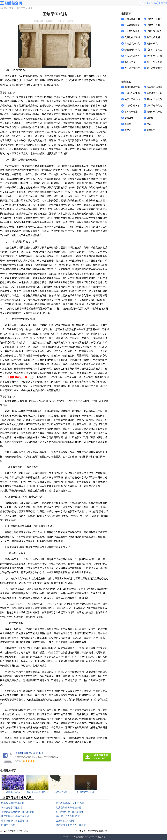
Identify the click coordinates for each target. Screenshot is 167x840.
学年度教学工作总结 (11, 807)
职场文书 (21, 8)
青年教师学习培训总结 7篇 (96, 831)
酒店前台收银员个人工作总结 (71, 825)
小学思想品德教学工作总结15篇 (17, 812)
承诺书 (150, 124)
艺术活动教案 (131, 111)
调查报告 (151, 130)
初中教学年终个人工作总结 (70, 803)
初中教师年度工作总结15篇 (70, 812)
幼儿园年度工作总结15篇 (68, 807)
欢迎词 (127, 130)
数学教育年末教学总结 (12, 803)
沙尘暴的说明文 (132, 25)
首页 (11, 8)
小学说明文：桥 (154, 56)
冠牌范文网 (80, 837)
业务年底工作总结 (65, 820)
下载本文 (70, 21)
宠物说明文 (152, 43)
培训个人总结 (8, 825)
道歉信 (150, 118)
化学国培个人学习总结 (18, 831)
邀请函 (127, 124)
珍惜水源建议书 (132, 19)
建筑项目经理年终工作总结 (15, 816)
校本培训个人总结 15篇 (68, 816)
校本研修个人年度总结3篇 (14, 820)
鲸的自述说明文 (132, 49)
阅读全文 (61, 21)
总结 (30, 8)
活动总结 (128, 118)
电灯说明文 (129, 62)
